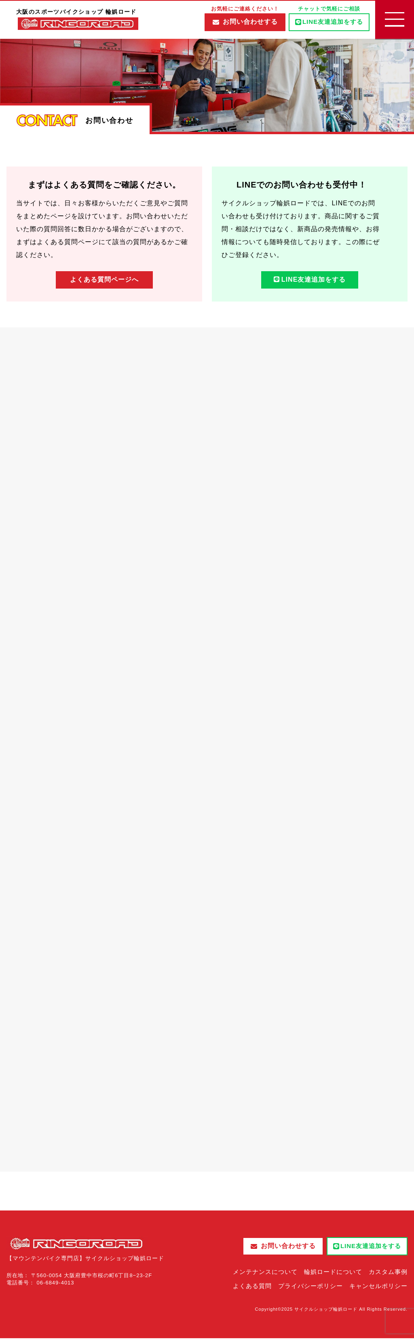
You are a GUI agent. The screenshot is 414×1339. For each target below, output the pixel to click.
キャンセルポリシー (378, 1286)
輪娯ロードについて (333, 1272)
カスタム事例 (388, 1272)
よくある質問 (252, 1286)
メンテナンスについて (265, 1272)
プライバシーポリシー (310, 1286)
